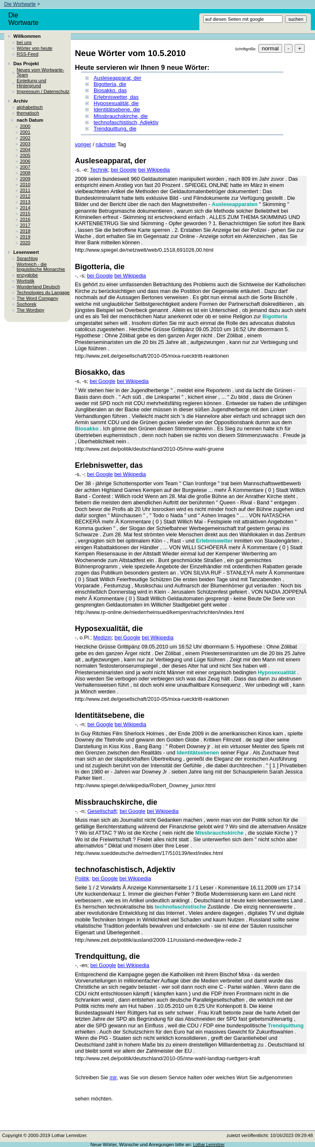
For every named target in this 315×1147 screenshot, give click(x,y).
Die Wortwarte (20, 4)
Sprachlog (27, 258)
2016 (25, 219)
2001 (25, 132)
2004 (25, 149)
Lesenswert (26, 252)
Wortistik (26, 280)
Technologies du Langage (43, 292)
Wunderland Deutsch (38, 286)
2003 (25, 143)
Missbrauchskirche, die (121, 116)
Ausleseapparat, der (117, 78)
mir (113, 1077)
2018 (25, 230)
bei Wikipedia (154, 170)
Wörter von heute (34, 48)
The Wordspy (30, 309)
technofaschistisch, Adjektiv (126, 122)
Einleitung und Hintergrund (31, 83)
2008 (25, 172)
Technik (99, 170)
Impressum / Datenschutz (43, 91)
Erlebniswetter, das (116, 97)
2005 (25, 155)
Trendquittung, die (115, 128)
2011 (25, 190)
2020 (25, 242)
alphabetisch (30, 107)
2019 (25, 236)
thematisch (28, 113)
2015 (25, 213)
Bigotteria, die (110, 84)
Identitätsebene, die (117, 109)
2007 (25, 167)
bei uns (24, 42)
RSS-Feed (27, 54)
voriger (83, 144)
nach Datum (30, 120)
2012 (25, 196)
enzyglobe (27, 275)
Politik (82, 878)
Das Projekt (26, 63)
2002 (25, 137)
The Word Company (37, 298)
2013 (25, 201)
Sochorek (26, 304)
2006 (25, 161)
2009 (25, 178)
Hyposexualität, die (116, 103)
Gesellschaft (102, 811)
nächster (106, 144)
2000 (25, 126)
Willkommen (27, 36)
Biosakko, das (110, 90)
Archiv (20, 100)
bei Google (124, 170)
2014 (25, 207)
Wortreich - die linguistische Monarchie (41, 267)
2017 (25, 225)
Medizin (102, 637)
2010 (25, 184)
